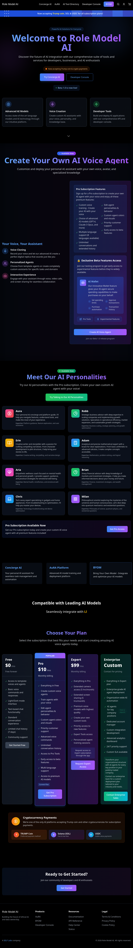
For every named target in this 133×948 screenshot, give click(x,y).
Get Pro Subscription (50, 794)
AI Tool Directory (71, 4)
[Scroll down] (68, 136)
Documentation (76, 916)
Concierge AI (45, 4)
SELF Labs (8, 940)
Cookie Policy (108, 925)
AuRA (57, 4)
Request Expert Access (82, 765)
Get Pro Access (117, 528)
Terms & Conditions (111, 916)
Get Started (66, 888)
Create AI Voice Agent (100, 331)
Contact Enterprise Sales (116, 796)
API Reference (75, 920)
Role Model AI (10, 4)
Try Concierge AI (52, 77)
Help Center (74, 925)
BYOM (109, 4)
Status (72, 929)
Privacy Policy (108, 920)
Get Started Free (17, 745)
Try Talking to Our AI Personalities (66, 397)
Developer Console (91, 4)
